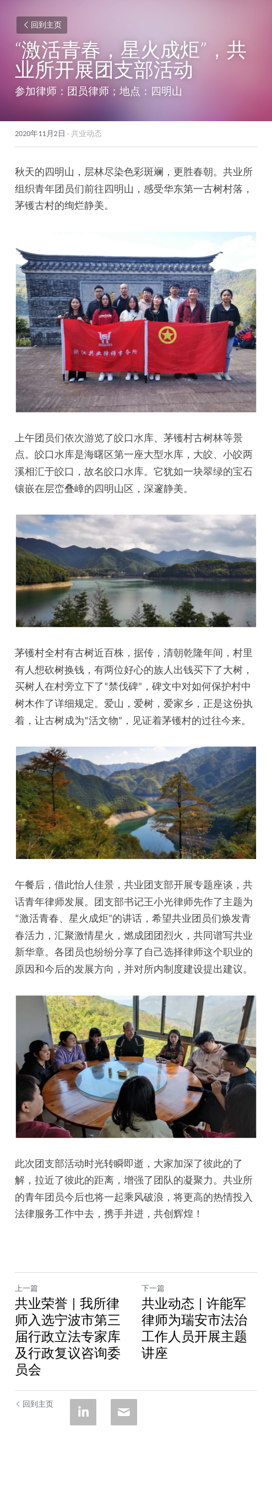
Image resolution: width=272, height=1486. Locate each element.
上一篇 (26, 1288)
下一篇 (153, 1288)
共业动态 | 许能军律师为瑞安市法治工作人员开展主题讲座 (194, 1328)
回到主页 (42, 25)
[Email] (124, 1412)
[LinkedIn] (83, 1412)
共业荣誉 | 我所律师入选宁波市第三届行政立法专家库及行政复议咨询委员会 (68, 1336)
